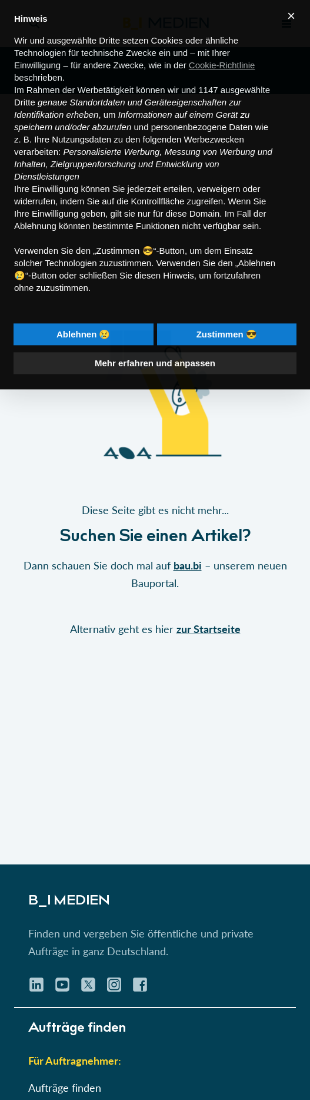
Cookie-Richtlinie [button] (222, 45)
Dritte (24, 82)
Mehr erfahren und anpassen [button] (155, 343)
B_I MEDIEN (69, 901)
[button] (155, 479)
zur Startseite (208, 628)
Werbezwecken (214, 119)
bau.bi (188, 565)
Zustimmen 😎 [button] (226, 314)
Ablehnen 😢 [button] (83, 314)
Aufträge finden (64, 1087)
